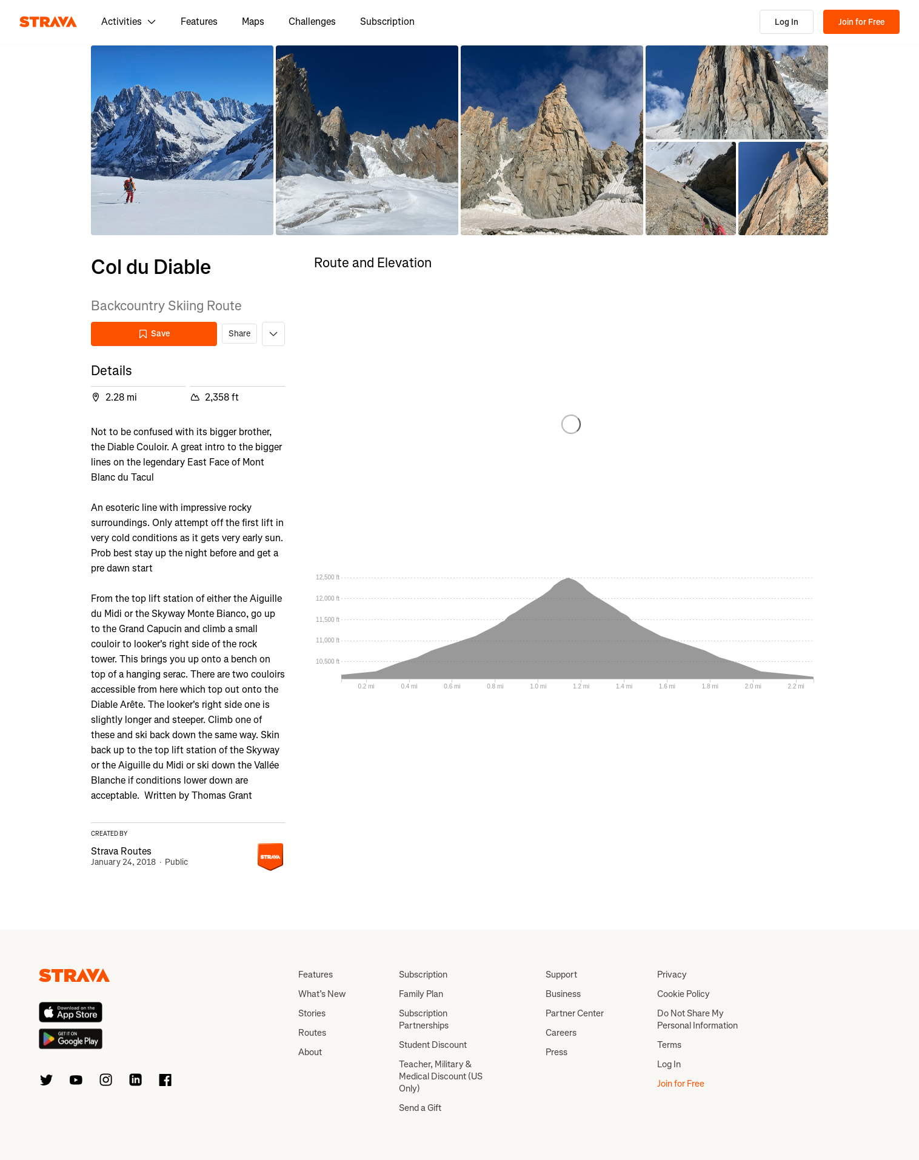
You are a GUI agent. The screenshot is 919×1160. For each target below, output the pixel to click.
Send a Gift (420, 1108)
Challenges (312, 21)
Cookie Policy (683, 994)
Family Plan (421, 994)
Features (199, 21)
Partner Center (575, 1013)
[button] (182, 140)
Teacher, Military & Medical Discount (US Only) (441, 1076)
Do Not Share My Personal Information (697, 1019)
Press (556, 1052)
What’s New (322, 994)
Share (239, 333)
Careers (561, 1033)
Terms (669, 1045)
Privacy (672, 974)
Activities (128, 21)
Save (154, 333)
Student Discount (433, 1045)
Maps (253, 21)
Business (563, 994)
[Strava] (48, 22)
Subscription (387, 21)
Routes (312, 1033)
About (310, 1052)
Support (561, 974)
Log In (786, 22)
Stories (312, 1013)
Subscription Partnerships (424, 1019)
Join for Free (861, 22)
